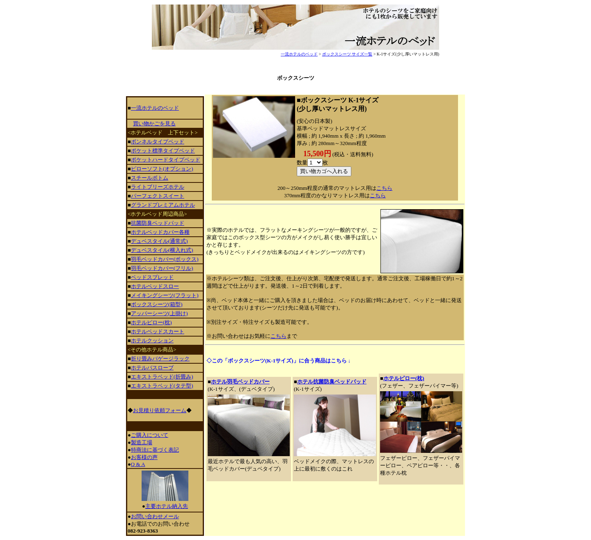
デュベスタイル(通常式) (159, 241)
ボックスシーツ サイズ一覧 (347, 54)
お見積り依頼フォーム (159, 410)
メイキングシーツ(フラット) (165, 295)
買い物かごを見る (154, 123)
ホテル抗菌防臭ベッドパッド (332, 381)
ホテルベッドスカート (157, 331)
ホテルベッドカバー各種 (160, 232)
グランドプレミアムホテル (163, 205)
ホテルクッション (152, 340)
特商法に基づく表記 (155, 450)
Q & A (138, 464)
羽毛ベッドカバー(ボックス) (165, 259)
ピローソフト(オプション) (162, 169)
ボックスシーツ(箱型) (157, 304)
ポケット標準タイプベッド (163, 151)
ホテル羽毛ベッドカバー (240, 381)
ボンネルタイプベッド (157, 141)
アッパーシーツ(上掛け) (159, 313)
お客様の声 (144, 457)
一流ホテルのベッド (299, 54)
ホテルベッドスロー (155, 286)
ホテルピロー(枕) (403, 378)
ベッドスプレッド (152, 277)
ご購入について (149, 435)
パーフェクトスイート (157, 196)
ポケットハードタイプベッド (165, 160)
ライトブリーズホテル (157, 187)
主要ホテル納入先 (166, 506)
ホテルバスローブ (152, 368)
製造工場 (141, 442)
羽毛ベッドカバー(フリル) (162, 268)
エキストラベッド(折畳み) (162, 377)
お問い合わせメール (155, 516)
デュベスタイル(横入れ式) (162, 250)
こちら (384, 188)
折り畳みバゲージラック (160, 358)
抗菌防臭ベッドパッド (157, 223)
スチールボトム (149, 178)
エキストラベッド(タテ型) (162, 386)
